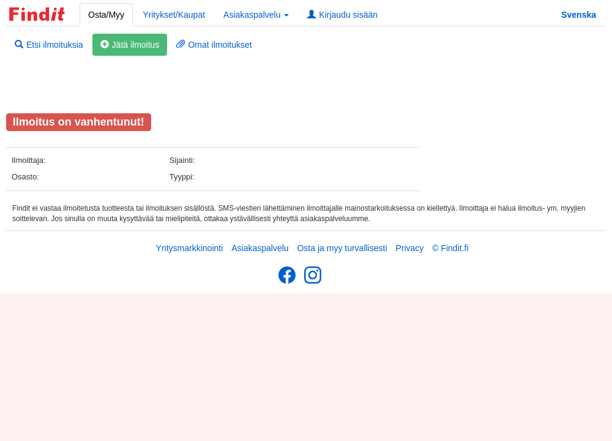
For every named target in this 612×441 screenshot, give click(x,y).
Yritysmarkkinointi (189, 248)
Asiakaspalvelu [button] (256, 15)
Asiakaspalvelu (259, 248)
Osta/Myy (106, 15)
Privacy (409, 248)
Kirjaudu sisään (342, 15)
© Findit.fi (450, 248)
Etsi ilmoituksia (49, 45)
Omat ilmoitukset (214, 45)
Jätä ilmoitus (130, 45)
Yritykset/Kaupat (174, 15)
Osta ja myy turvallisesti (342, 248)
